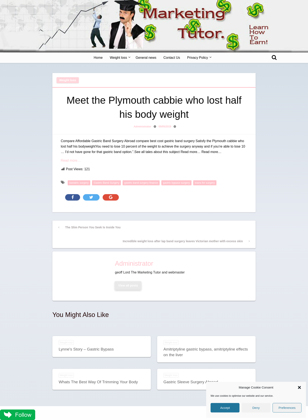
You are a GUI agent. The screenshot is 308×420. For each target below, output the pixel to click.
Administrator (142, 126)
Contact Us (171, 57)
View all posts (128, 285)
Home (98, 57)
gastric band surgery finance (141, 182)
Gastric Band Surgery (106, 182)
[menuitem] (98, 57)
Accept (225, 408)
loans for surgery (205, 182)
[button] (299, 387)
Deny (256, 408)
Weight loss (118, 57)
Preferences (287, 408)
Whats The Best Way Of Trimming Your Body (98, 382)
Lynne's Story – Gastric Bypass (86, 349)
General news (146, 57)
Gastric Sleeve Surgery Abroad (190, 382)
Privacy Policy (197, 57)
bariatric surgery (79, 182)
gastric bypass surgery (176, 182)
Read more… (71, 160)
